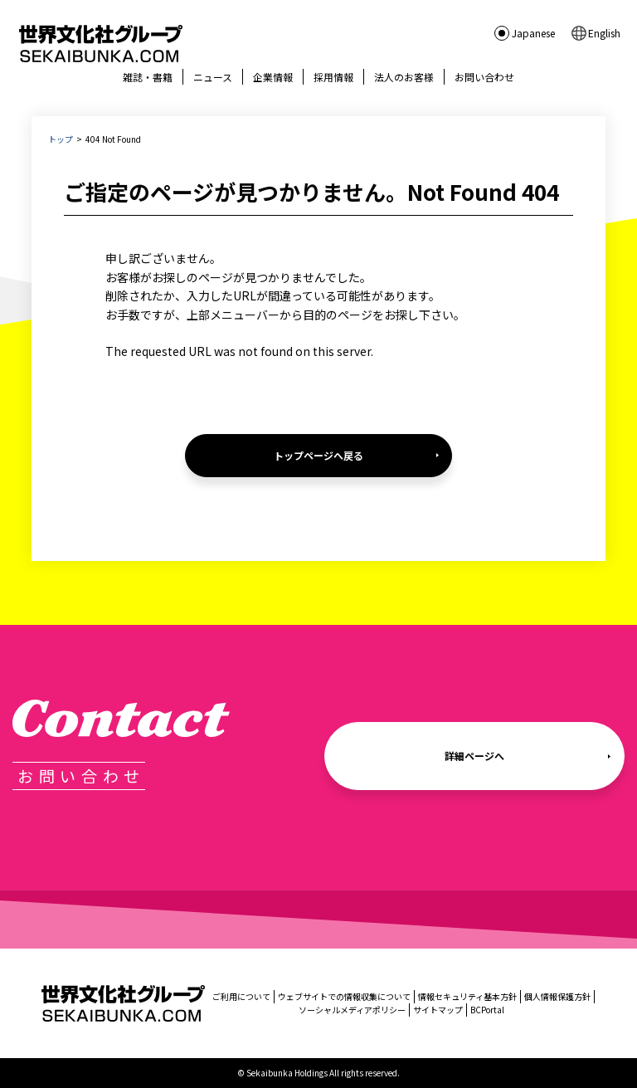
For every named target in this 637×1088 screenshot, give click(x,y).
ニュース (212, 77)
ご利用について (241, 996)
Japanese (533, 33)
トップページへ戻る (318, 455)
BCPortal (487, 1009)
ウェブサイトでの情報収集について (344, 996)
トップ (60, 139)
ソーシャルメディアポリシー (352, 1009)
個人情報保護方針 (557, 996)
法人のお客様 (404, 77)
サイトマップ (438, 1009)
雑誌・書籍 (148, 77)
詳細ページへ (474, 756)
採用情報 (333, 77)
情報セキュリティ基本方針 (467, 996)
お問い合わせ (484, 77)
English (604, 33)
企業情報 (273, 77)
